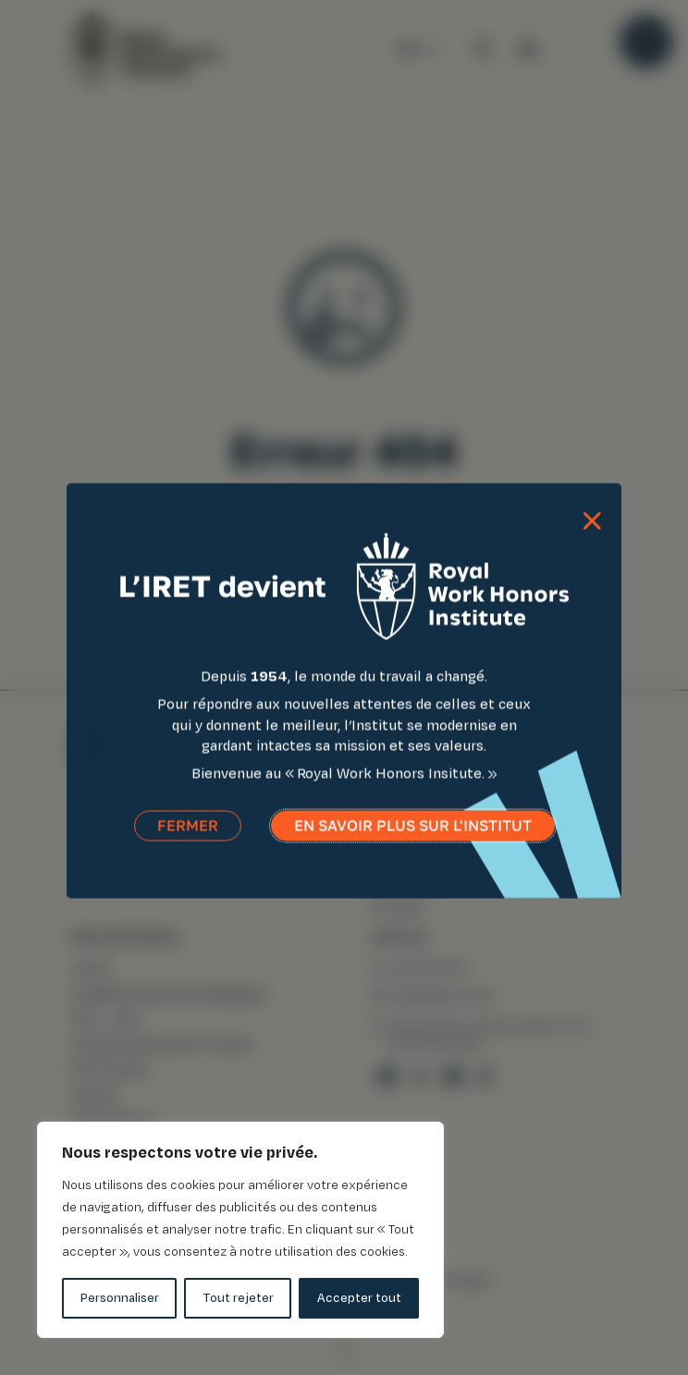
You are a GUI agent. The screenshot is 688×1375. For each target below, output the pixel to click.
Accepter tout (359, 1298)
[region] (240, 1230)
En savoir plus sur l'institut (413, 834)
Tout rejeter (238, 1298)
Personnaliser (119, 1298)
